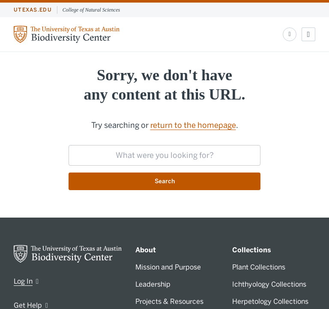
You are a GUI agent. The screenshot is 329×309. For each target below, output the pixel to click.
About (145, 250)
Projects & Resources (169, 301)
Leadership (152, 284)
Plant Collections (258, 267)
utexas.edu (33, 10)
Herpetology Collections (270, 301)
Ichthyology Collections (269, 284)
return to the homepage (193, 125)
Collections (251, 250)
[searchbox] (164, 155)
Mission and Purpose (168, 267)
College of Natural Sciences (91, 10)
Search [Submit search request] (165, 181)
